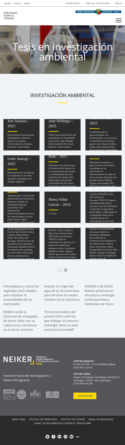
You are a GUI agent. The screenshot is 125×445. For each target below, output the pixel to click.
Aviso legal (19, 419)
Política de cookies (73, 419)
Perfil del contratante (98, 3)
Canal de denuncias (100, 419)
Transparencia (72, 3)
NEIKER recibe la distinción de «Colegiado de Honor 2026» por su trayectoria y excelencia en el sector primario (20, 321)
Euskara (17, 3)
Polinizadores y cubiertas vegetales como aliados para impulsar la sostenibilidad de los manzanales (21, 295)
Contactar (85, 395)
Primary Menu (119, 20)
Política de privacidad (43, 419)
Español (7, 3)
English (27, 3)
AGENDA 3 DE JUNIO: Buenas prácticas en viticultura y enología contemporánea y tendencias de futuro (99, 295)
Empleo (119, 3)
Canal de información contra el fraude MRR (62, 423)
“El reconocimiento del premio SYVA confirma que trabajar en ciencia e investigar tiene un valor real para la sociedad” (61, 321)
